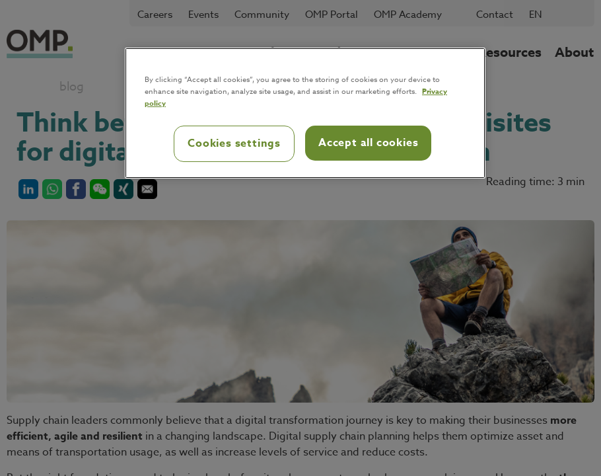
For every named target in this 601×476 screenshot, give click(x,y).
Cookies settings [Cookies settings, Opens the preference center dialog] (234, 143)
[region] (305, 113)
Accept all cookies (368, 143)
